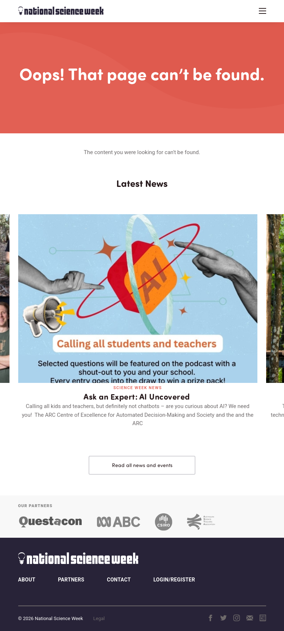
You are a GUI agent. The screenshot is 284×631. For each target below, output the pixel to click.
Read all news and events (142, 458)
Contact (119, 573)
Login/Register (174, 573)
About (26, 573)
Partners (71, 573)
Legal (99, 611)
